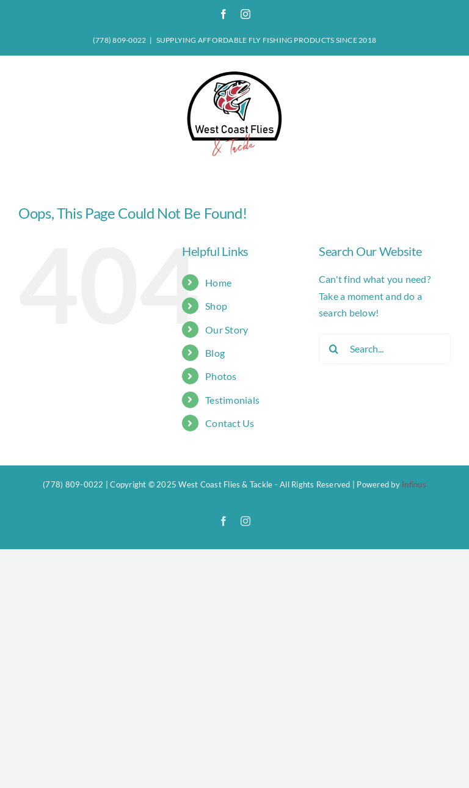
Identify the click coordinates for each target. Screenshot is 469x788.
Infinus (414, 484)
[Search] (334, 349)
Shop (216, 306)
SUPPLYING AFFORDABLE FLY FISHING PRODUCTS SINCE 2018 (266, 40)
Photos (220, 376)
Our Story (226, 329)
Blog (215, 353)
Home (218, 282)
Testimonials (232, 400)
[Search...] (385, 349)
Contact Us (229, 423)
